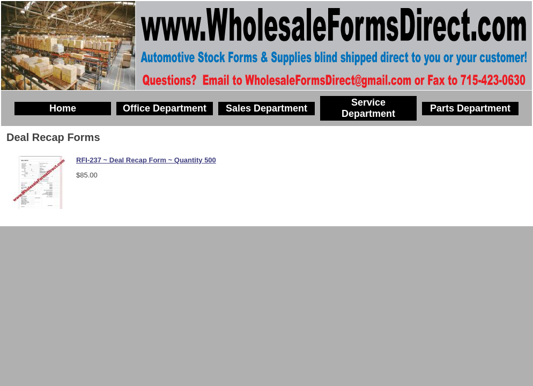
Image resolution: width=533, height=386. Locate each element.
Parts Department (470, 108)
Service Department (368, 108)
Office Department (164, 108)
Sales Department (266, 108)
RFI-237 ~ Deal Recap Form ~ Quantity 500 (146, 160)
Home (62, 108)
